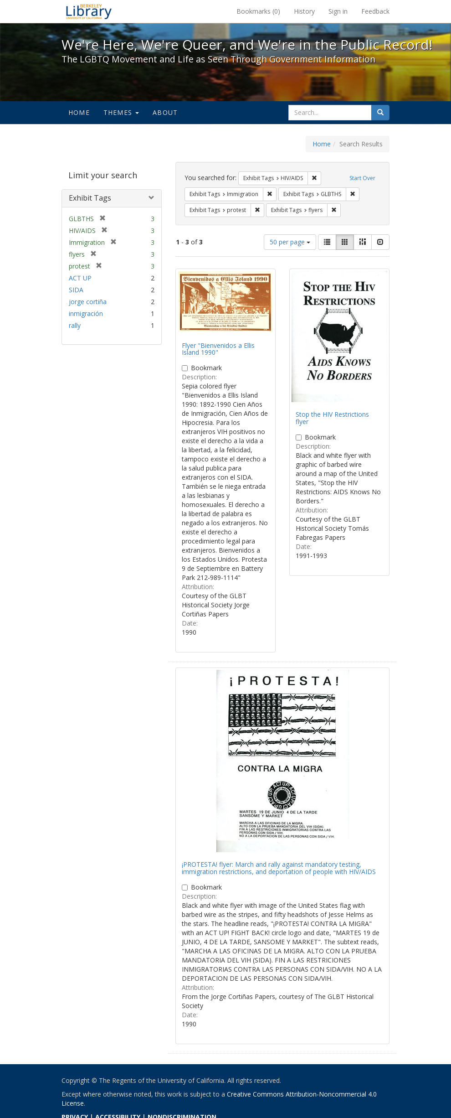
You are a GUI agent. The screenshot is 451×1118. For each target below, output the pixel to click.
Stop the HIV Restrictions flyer (332, 417)
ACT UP (80, 278)
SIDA (76, 289)
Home (79, 112)
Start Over (362, 178)
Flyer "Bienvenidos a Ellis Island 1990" (218, 349)
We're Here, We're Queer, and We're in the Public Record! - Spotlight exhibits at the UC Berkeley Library (89, 11)
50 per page (290, 242)
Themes (121, 112)
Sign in (338, 11)
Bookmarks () (258, 11)
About (165, 112)
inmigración (86, 313)
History (304, 11)
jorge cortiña (88, 301)
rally (75, 325)
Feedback (375, 11)
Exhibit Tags (90, 198)
